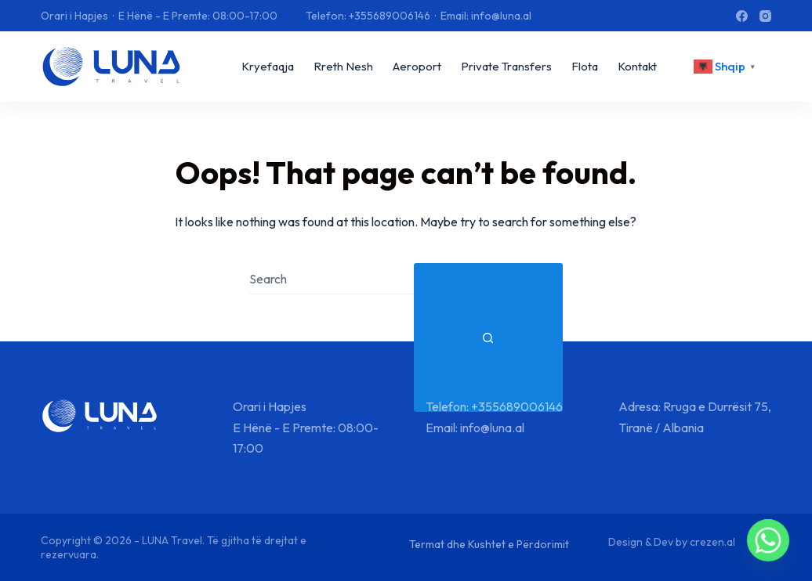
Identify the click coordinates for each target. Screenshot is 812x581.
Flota (584, 66)
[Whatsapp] (768, 540)
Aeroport (417, 66)
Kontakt (637, 66)
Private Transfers (506, 66)
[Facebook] (742, 16)
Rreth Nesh (343, 66)
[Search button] (488, 337)
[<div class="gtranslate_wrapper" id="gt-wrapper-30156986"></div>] (726, 66)
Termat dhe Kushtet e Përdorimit (489, 544)
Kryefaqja (267, 66)
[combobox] (331, 278)
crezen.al (712, 542)
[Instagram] (765, 16)
